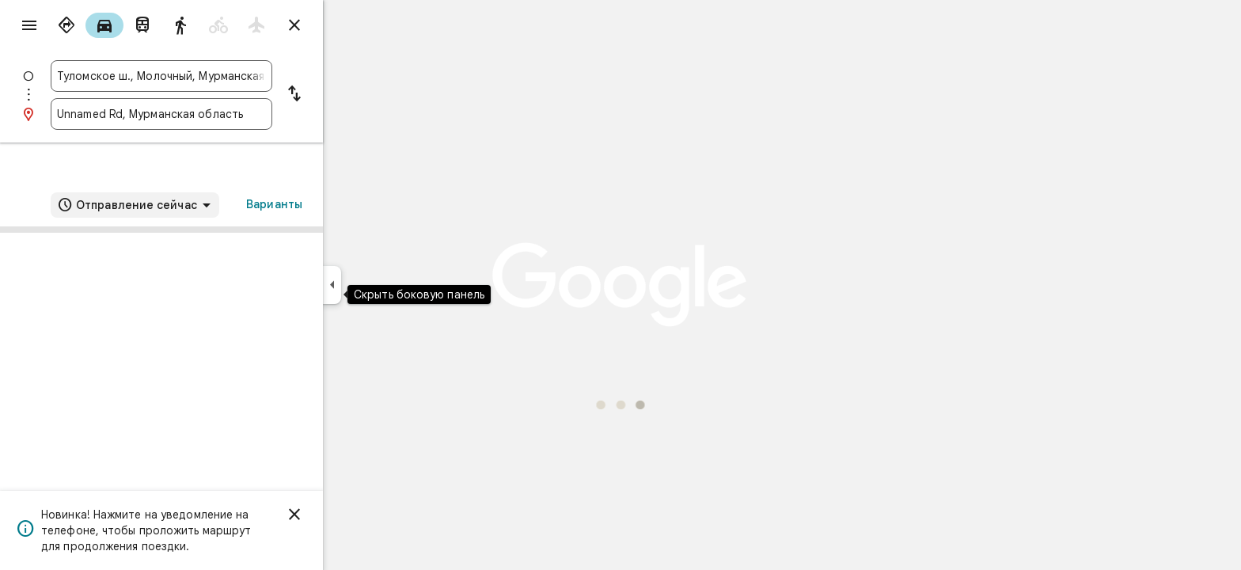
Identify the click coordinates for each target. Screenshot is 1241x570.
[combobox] (218, 76)
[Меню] (28, 27)
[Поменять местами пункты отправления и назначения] (351, 95)
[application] (620, 285)
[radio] (123, 25)
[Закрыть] (351, 514)
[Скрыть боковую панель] (389, 285)
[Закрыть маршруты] (351, 25)
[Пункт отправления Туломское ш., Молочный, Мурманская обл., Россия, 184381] (218, 76)
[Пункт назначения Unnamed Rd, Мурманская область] (218, 114)
